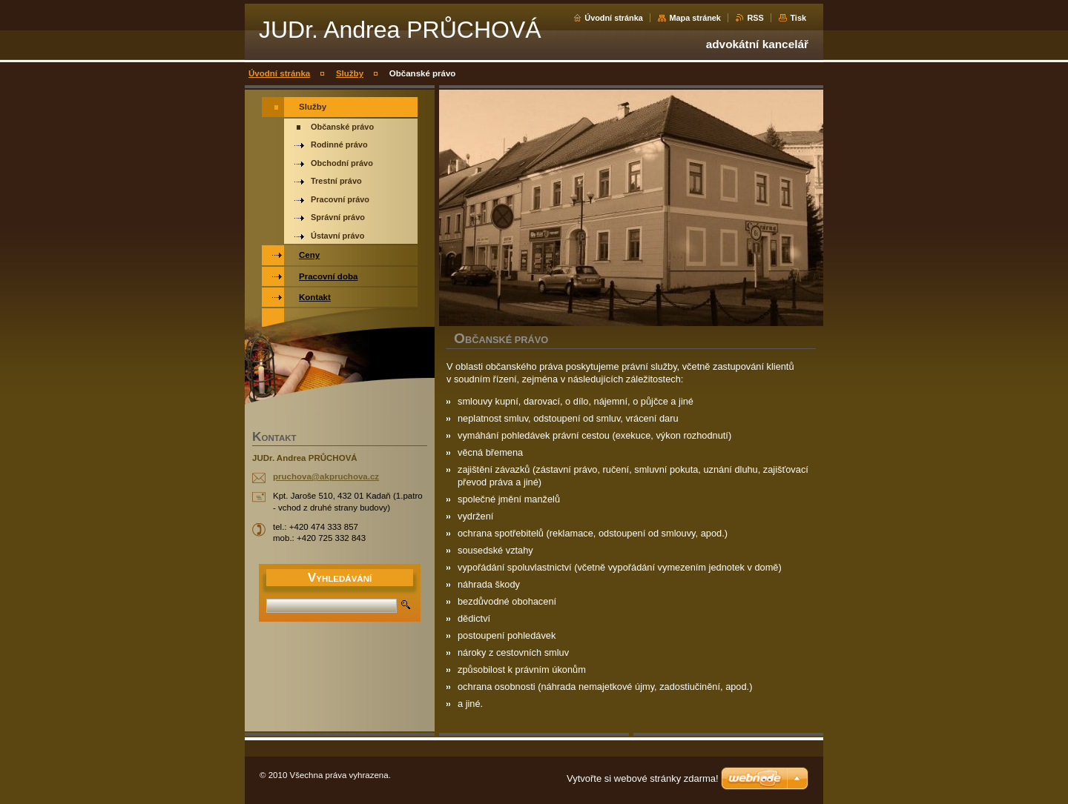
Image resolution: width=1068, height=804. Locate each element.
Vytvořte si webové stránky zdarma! (643, 778)
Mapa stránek (695, 17)
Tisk (798, 17)
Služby (349, 73)
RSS (755, 17)
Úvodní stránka (613, 17)
